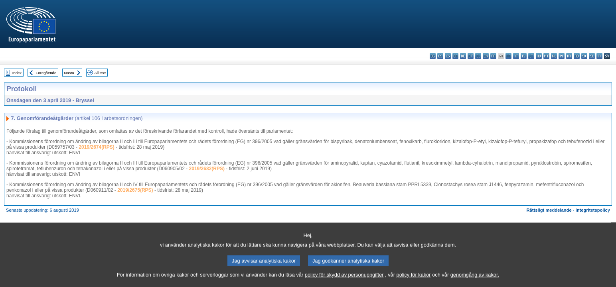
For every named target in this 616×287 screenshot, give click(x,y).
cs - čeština (448, 56)
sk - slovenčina (584, 56)
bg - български (433, 56)
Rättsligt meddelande (548, 210)
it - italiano (516, 56)
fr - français (493, 56)
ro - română (577, 56)
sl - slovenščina (592, 56)
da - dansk (455, 56)
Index (17, 73)
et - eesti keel (471, 56)
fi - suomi (599, 56)
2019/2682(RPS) (207, 168)
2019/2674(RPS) (96, 147)
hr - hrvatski (508, 56)
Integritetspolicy (593, 210)
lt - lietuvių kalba (531, 56)
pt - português (569, 56)
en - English (486, 56)
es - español (440, 56)
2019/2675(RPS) (135, 190)
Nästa (69, 73)
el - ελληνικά (478, 56)
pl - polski (562, 56)
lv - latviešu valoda (524, 56)
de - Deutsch (463, 56)
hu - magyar (539, 56)
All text (100, 73)
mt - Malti (546, 56)
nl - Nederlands (554, 56)
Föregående (46, 73)
